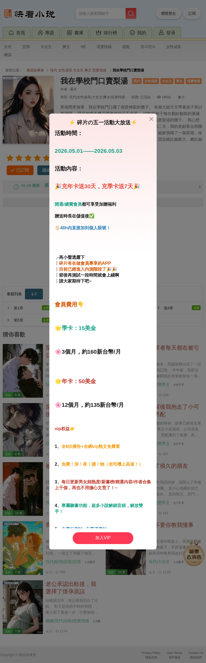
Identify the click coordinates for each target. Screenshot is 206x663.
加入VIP (103, 537)
